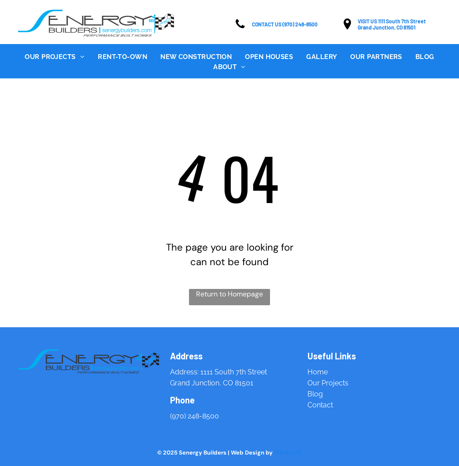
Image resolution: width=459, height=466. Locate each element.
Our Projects (327, 383)
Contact (320, 405)
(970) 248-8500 (194, 416)
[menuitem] (54, 57)
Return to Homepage (229, 294)
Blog (315, 394)
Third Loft (288, 452)
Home (317, 372)
